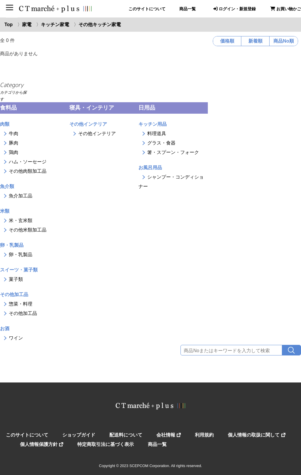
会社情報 (168, 434)
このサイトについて (146, 8)
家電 (26, 24)
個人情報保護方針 (41, 444)
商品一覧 (187, 8)
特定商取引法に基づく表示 (105, 444)
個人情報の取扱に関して (256, 434)
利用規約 (204, 434)
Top (8, 24)
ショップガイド (78, 434)
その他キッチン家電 (99, 24)
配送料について (125, 434)
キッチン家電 (55, 24)
